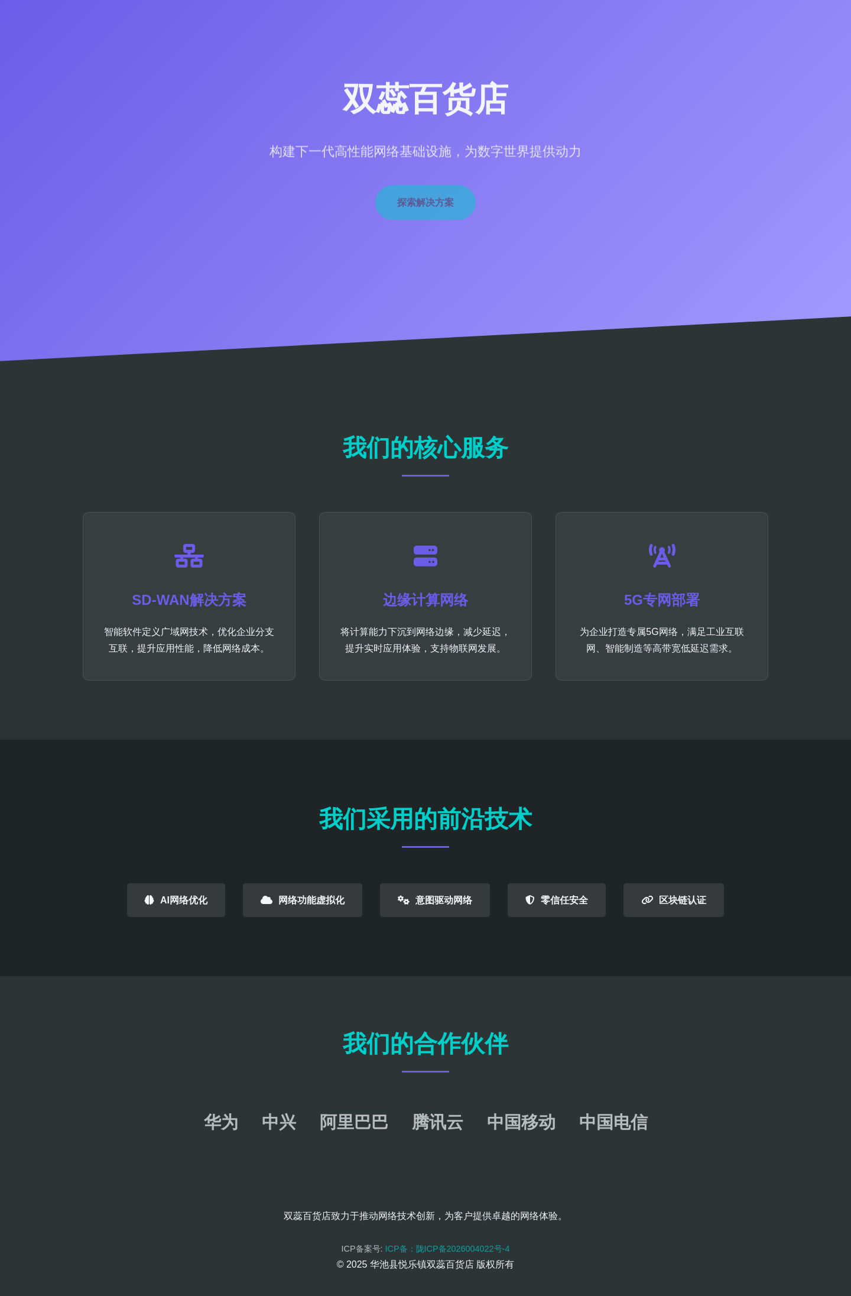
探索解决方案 (425, 202)
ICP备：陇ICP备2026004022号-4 (447, 1248)
